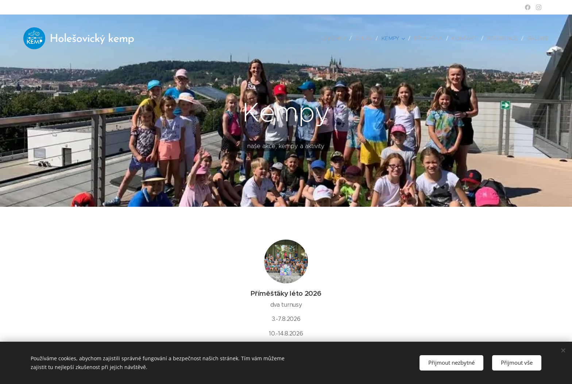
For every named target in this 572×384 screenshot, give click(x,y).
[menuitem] (337, 38)
